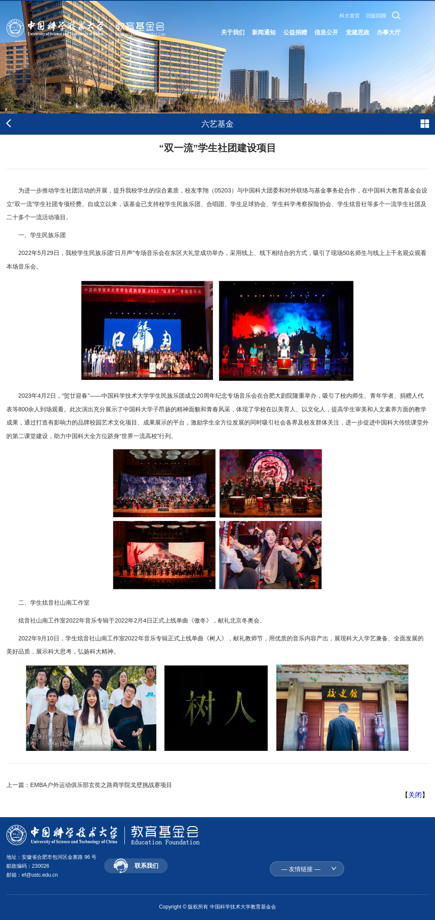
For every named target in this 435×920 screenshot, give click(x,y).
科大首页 (349, 16)
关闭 (415, 794)
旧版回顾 (376, 16)
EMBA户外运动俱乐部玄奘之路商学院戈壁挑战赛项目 (101, 784)
